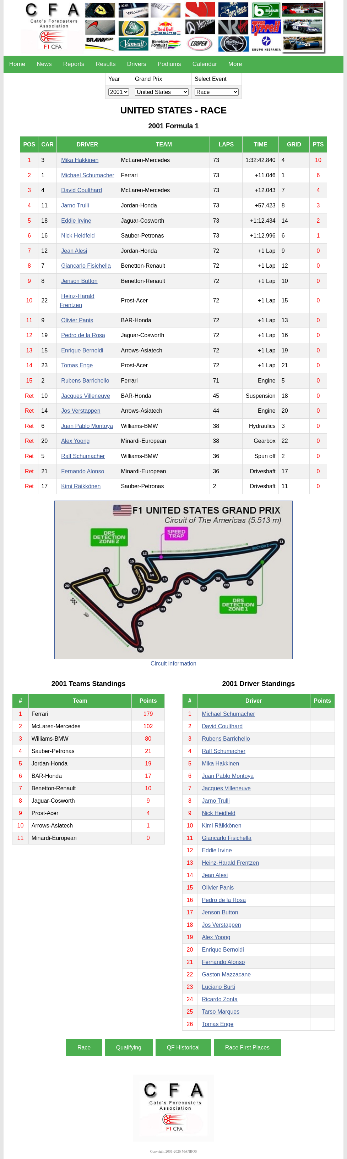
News (44, 64)
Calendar (205, 64)
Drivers (136, 64)
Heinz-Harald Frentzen (230, 863)
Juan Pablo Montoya (87, 426)
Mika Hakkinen (79, 160)
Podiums (169, 64)
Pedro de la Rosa (83, 335)
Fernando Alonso (82, 471)
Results (106, 64)
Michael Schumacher (87, 175)
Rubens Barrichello (85, 381)
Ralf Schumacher (83, 456)
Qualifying (128, 1047)
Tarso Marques (220, 1012)
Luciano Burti (218, 987)
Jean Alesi (74, 251)
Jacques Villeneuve (85, 396)
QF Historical (183, 1047)
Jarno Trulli (75, 205)
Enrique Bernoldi (82, 350)
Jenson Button (79, 281)
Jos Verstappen (80, 411)
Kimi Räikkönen (81, 486)
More (235, 64)
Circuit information (173, 664)
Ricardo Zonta (220, 999)
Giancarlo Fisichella (86, 266)
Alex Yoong (75, 441)
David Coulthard (81, 190)
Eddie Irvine (76, 221)
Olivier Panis (77, 320)
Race (84, 1047)
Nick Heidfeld (77, 236)
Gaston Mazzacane (226, 974)
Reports (74, 64)
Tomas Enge (77, 365)
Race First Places (247, 1047)
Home (17, 64)
